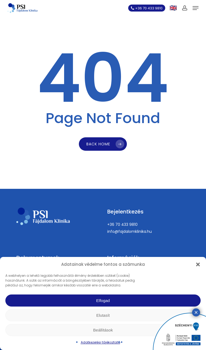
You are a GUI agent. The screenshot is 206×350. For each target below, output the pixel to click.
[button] (198, 264)
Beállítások (103, 330)
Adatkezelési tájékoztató (100, 342)
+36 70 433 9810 (122, 224)
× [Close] (196, 312)
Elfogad (103, 300)
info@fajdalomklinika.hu (129, 231)
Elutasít (103, 315)
